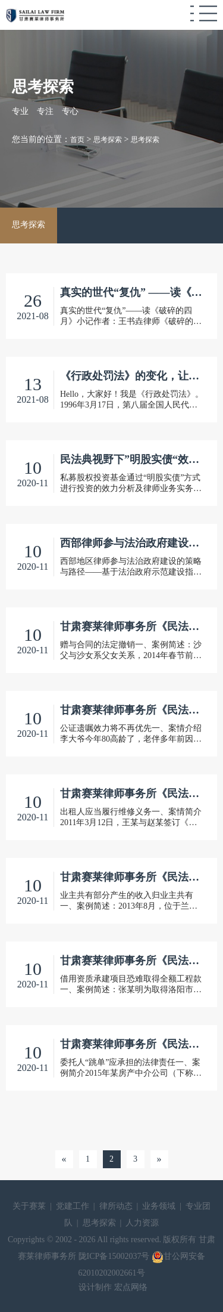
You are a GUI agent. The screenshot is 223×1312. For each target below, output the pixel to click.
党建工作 (72, 1206)
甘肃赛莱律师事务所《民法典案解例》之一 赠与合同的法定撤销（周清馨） (131, 626)
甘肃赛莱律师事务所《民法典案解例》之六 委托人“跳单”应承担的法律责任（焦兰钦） (131, 1044)
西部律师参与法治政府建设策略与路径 (131, 543)
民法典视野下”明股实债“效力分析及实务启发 (131, 459)
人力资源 (142, 1222)
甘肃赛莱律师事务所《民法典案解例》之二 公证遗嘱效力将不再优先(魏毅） (131, 710)
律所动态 (116, 1206)
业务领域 (158, 1206)
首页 (77, 139)
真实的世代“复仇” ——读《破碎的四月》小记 (131, 292)
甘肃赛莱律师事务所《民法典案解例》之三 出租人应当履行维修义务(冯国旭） (131, 793)
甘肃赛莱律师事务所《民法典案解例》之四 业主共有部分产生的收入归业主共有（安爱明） (131, 877)
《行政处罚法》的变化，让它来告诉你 (131, 376)
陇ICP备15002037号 (115, 1256)
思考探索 (107, 139)
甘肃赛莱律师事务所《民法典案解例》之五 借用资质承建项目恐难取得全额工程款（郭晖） (131, 961)
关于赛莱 (29, 1206)
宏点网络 (130, 1287)
